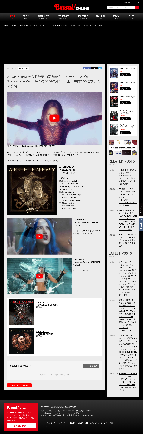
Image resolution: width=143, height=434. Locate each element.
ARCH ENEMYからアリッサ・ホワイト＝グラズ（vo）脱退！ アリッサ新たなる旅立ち (128, 240)
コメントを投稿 (90, 366)
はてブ (100, 68)
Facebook (141, 224)
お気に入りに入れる (19, 385)
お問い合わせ (94, 423)
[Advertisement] (71, 44)
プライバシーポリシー (108, 423)
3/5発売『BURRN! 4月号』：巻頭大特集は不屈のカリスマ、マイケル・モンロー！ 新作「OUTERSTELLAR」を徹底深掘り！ (128, 197)
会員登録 (72, 423)
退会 (86, 423)
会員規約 (80, 423)
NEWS (14, 25)
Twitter (94, 68)
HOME (6, 25)
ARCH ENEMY (23, 68)
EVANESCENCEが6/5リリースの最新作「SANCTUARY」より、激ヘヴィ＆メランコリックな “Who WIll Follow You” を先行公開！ (128, 382)
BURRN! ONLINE (71, 7)
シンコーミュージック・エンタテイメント (63, 407)
